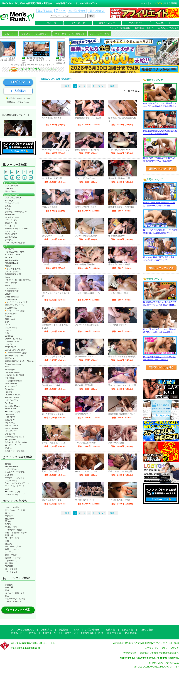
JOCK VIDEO (11, 234)
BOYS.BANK (11, 409)
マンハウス (10, 423)
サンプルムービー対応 (15, 510)
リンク (175, 648)
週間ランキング (107, 23)
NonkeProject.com (13, 364)
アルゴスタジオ (12, 271)
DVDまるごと (136, 23)
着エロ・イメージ (13, 558)
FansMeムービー (164, 23)
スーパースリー (12, 341)
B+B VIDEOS (11, 383)
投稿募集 (110, 629)
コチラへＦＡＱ (22, 102)
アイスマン (10, 249)
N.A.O (7, 209)
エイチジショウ (12, 288)
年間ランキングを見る (161, 367)
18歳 (7, 590)
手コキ (8, 521)
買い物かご (97, 10)
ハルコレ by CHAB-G (14, 375)
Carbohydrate (11, 299)
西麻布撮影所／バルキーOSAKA (19, 361)
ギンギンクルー (12, 217)
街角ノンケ (10, 420)
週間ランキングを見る (161, 168)
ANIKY (8, 266)
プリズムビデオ (12, 400)
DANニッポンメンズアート (17, 350)
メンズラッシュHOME (22, 629)
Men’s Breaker (11, 428)
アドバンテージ (12, 203)
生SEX (8, 524)
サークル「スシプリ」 (15, 478)
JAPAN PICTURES (13, 339)
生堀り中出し (87, 633)
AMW (7, 285)
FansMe (8, 392)
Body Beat (9, 414)
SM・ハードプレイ (13, 546)
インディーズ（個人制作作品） (19, 280)
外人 (7, 596)
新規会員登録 (170, 3)
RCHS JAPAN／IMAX (14, 252)
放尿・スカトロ (12, 549)
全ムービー (10, 34)
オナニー (9, 516)
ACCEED (9, 257)
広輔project (10, 319)
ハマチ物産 (10, 369)
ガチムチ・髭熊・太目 (15, 593)
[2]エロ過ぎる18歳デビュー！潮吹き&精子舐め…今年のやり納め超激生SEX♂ (159, 332)
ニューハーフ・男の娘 (15, 599)
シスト (8, 333)
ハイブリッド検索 (99, 34)
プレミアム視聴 (12, 507)
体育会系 (9, 585)
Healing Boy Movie (13, 381)
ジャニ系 (9, 587)
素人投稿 (9, 563)
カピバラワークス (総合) (16, 302)
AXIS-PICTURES (12, 254)
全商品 (8, 464)
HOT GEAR (10, 417)
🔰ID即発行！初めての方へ (18, 98)
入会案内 (18, 90)
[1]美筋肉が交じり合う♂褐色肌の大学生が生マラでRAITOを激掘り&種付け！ (159, 305)
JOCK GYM (10, 231)
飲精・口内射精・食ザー (16, 532)
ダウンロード (78, 23)
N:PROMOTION (12, 291)
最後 (112, 85)
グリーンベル (11, 220)
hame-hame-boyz (13, 372)
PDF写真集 (131, 633)
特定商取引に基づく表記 (127, 643)
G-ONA (8, 316)
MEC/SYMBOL (11, 425)
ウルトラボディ (12, 283)
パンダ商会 (10, 378)
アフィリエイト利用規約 (166, 643)
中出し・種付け (12, 527)
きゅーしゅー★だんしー (16, 212)
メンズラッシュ (12, 185)
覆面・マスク (11, 555)
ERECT (8, 294)
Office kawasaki (12, 297)
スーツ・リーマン (13, 601)
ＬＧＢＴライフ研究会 (15, 451)
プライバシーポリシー (158, 648)
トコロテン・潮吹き (14, 530)
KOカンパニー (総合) (15, 311)
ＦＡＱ (60, 10)
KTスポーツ (10, 226)
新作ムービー (18, 633)
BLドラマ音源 (11, 569)
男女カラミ (10, 519)
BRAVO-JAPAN (12, 397)
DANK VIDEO (11, 237)
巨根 (7, 541)
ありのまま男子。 (13, 269)
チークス (9, 240)
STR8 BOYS (10, 347)
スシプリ (9, 344)
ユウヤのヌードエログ (15, 437)
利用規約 (146, 643)
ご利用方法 (45, 10)
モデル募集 (127, 629)
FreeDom (9, 403)
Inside (7, 277)
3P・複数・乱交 (12, 538)
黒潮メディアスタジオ (15, 305)
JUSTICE (9, 336)
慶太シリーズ (11, 223)
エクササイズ (11, 561)
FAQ (76, 629)
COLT (7, 325)
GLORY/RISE (11, 308)
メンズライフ (11, 431)
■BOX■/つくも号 (12, 411)
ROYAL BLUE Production (16, 442)
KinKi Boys (10, 214)
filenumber (9, 389)
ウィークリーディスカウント (70, 34)
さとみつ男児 (11, 327)
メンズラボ (10, 434)
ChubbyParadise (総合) (16, 353)
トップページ (49, 23)
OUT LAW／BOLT (13, 198)
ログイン (158, 3)
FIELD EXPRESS (13, 395)
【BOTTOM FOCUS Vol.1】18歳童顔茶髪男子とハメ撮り (43, 60)
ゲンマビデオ (11, 313)
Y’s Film (8, 448)
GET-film (9, 188)
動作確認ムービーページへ (18, 128)
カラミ (8, 513)
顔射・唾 (9, 535)
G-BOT (8, 330)
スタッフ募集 (146, 629)
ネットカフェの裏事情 (15, 243)
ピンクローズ (11, 386)
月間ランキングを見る (161, 268)
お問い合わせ (77, 10)
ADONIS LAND (12, 263)
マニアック (10, 552)
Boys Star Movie (12, 406)
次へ (100, 85)
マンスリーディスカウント (35, 34)
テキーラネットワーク (15, 355)
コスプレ (9, 544)
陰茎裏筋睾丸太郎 (13, 274)
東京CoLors (10, 358)
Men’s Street (10, 191)
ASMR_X (9, 200)
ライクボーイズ (12, 439)
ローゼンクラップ (13, 445)
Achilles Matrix (11, 260)
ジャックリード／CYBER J (17, 228)
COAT (7, 322)
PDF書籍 (9, 566)
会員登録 (63, 629)
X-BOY (8, 206)
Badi (7, 367)
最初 (67, 85)
